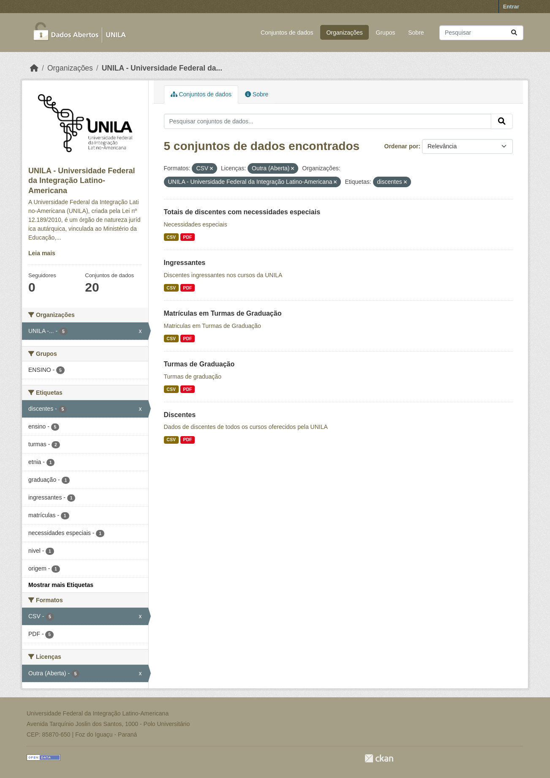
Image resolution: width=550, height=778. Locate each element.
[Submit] (514, 32)
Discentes (180, 414)
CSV (171, 237)
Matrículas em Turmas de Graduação (223, 313)
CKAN (379, 758)
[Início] (34, 68)
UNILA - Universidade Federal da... (162, 68)
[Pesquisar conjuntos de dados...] (481, 32)
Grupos (385, 32)
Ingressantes (185, 262)
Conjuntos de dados (287, 32)
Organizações (344, 32)
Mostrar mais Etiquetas (60, 584)
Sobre (416, 32)
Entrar (511, 6)
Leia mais (41, 253)
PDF (187, 237)
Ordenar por (401, 146)
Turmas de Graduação (199, 364)
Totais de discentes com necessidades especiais (242, 212)
